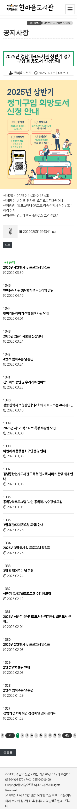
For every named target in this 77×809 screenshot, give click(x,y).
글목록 (8, 753)
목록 (7, 245)
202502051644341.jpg (39, 231)
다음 (66, 735)
